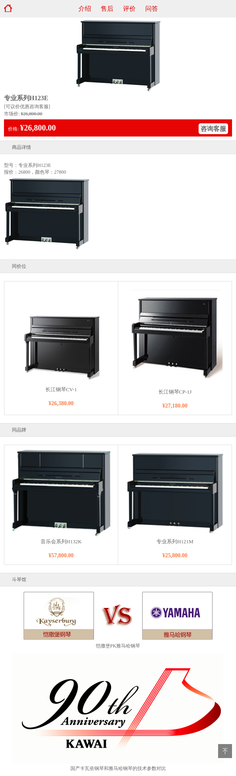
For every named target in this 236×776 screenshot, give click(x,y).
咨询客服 (213, 128)
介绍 (84, 8)
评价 (129, 8)
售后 (107, 8)
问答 (151, 8)
